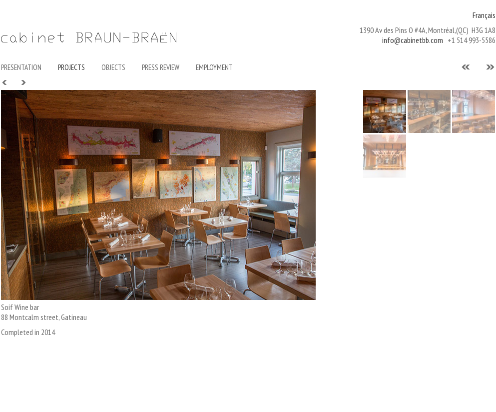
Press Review (160, 67)
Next (23, 83)
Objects (113, 67)
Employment (214, 67)
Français (484, 15)
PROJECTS (71, 67)
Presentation (21, 67)
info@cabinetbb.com (412, 40)
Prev (5, 83)
